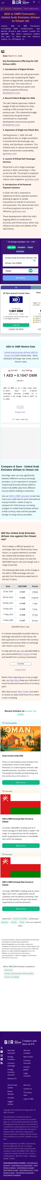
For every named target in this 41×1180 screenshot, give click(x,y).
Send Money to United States (22, 1165)
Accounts (20, 251)
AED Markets (17, 9)
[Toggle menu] (3, 3)
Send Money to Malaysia (12, 1175)
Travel (30, 247)
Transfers (21, 247)
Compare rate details (16, 329)
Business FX (12, 1078)
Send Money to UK (26, 1170)
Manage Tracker (20, 412)
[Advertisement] (20, 1007)
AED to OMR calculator (19, 496)
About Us (27, 1085)
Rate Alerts (15, 680)
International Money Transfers (14, 1163)
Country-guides (9, 723)
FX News (11, 1098)
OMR (35, 271)
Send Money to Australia (25, 1173)
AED (30, 271)
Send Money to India (10, 1170)
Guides (14, 922)
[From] (21, 257)
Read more (20, 782)
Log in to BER (28, 1099)
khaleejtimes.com (11, 93)
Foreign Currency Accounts (11, 1072)
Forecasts (8, 9)
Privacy (12, 1158)
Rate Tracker (24, 654)
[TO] (21, 263)
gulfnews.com (9, 153)
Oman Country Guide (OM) (12, 756)
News (22, 922)
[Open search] (34, 2)
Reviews (4, 922)
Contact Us (28, 1089)
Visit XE (16, 325)
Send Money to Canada (25, 1168)
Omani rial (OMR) (20, 918)
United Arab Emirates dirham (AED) (19, 973)
